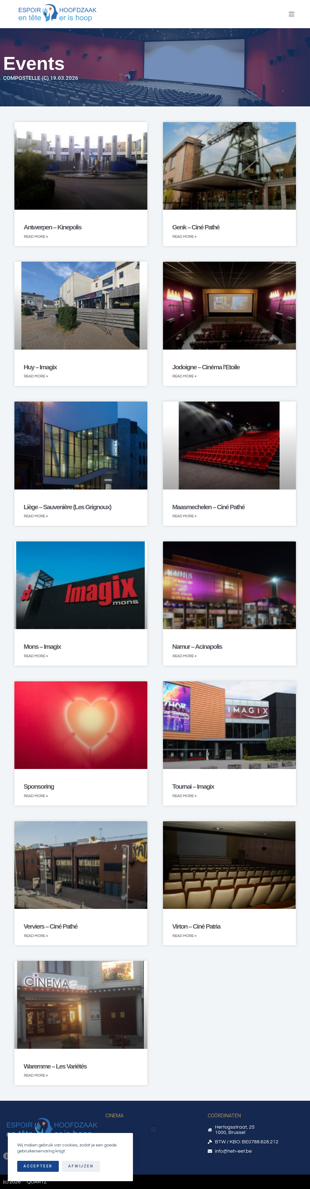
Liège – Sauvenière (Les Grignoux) (67, 506)
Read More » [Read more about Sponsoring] (36, 796)
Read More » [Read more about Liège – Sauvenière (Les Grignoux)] (36, 516)
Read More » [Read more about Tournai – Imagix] (184, 796)
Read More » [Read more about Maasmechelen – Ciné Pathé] (184, 516)
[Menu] (291, 14)
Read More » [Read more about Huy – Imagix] (36, 376)
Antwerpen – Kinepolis (52, 227)
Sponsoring (39, 786)
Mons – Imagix (42, 646)
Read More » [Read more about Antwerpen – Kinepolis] (36, 237)
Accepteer (38, 1166)
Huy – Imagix (40, 367)
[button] (153, 1130)
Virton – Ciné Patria (196, 926)
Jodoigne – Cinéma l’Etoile (206, 367)
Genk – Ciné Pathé (195, 227)
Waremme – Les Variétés (55, 1066)
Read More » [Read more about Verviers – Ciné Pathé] (36, 936)
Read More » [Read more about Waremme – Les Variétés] (36, 1076)
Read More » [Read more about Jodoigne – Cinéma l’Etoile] (184, 376)
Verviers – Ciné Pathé (51, 926)
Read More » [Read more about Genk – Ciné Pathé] (184, 237)
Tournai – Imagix (193, 786)
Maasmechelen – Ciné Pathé (208, 506)
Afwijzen (81, 1166)
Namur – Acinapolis (197, 646)
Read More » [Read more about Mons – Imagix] (36, 656)
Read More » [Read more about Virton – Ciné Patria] (184, 936)
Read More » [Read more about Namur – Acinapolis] (184, 656)
